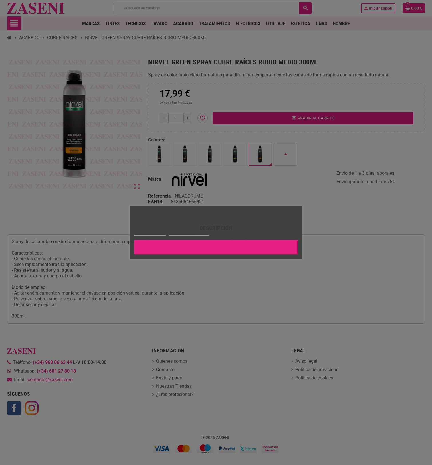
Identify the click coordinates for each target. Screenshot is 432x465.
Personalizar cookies (188, 232)
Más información (150, 232)
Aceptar (216, 247)
